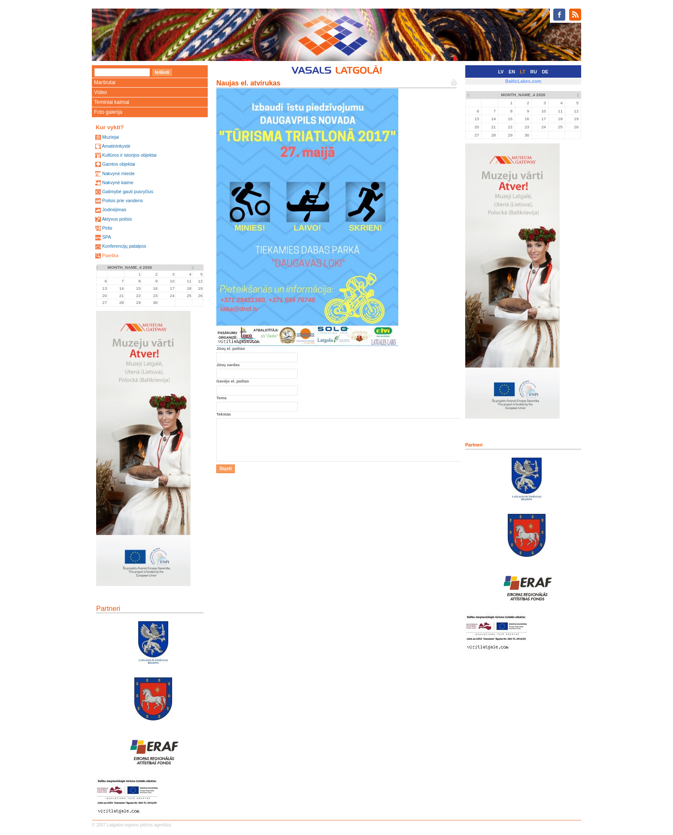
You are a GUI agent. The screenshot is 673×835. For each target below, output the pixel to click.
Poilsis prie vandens (122, 200)
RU (534, 71)
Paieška (110, 255)
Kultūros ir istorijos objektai (129, 155)
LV (501, 71)
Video (100, 92)
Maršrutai (104, 82)
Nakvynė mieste (118, 173)
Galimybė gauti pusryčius (127, 191)
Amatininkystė (116, 146)
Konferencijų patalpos (124, 246)
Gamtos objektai (118, 164)
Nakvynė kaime (117, 182)
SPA (106, 237)
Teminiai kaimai (111, 102)
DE (545, 71)
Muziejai (110, 137)
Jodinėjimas (114, 209)
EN (512, 71)
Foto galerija (108, 112)
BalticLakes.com (523, 81)
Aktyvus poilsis (117, 219)
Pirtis (107, 228)
